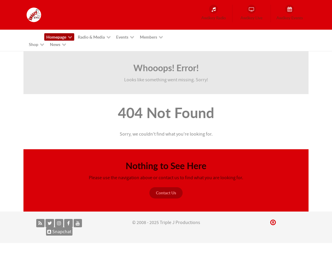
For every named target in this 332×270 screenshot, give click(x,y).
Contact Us (166, 192)
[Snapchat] (59, 231)
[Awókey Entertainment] (33, 14)
